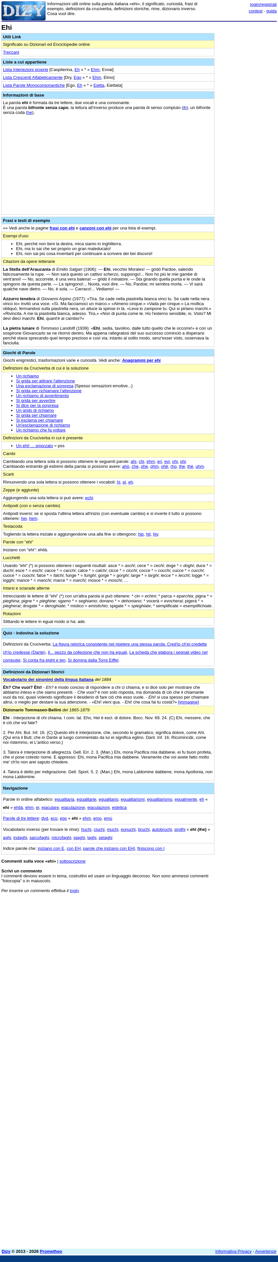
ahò (125, 466)
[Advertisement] (227, 939)
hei (24, 518)
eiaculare (50, 807)
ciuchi (99, 829)
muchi (112, 829)
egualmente (186, 799)
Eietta (98, 85)
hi (118, 482)
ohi (175, 461)
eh (130, 482)
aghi (7, 837)
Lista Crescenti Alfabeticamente (33, 77)
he (29, 112)
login (74, 890)
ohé (164, 466)
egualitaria (64, 799)
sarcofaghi (39, 837)
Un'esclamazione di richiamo (43, 425)
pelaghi (105, 837)
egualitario (108, 799)
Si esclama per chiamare (39, 420)
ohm (154, 466)
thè (190, 466)
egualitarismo (159, 799)
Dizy (6, 1251)
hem (33, 518)
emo (97, 818)
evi (167, 461)
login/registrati (263, 4)
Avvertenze (265, 1251)
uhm (200, 466)
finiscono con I (151, 848)
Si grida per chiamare (36, 415)
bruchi (143, 829)
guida (271, 11)
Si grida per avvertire (35, 400)
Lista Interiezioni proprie (25, 69)
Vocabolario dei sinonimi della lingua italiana (48, 679)
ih (185, 107)
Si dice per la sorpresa (37, 405)
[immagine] (188, 702)
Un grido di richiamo (35, 410)
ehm (151, 461)
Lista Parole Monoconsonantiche (34, 85)
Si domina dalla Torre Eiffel (93, 660)
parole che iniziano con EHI (109, 848)
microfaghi (61, 837)
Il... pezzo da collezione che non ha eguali (87, 652)
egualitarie (86, 799)
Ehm (95, 69)
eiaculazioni (98, 807)
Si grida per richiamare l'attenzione (49, 390)
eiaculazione (73, 807)
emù (108, 818)
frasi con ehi (62, 228)
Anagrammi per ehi (141, 360)
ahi (133, 461)
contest (256, 11)
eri (159, 461)
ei (124, 482)
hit (148, 534)
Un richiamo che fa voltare (41, 430)
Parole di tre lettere (21, 818)
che (134, 466)
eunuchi (128, 829)
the (182, 466)
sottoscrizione (73, 861)
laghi (91, 837)
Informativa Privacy (233, 1251)
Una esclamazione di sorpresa (44, 385)
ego (63, 818)
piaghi (79, 837)
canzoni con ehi (95, 228)
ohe (144, 466)
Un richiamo (27, 376)
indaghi (20, 837)
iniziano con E (51, 848)
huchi (86, 829)
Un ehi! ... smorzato (34, 445)
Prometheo (51, 1251)
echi (89, 497)
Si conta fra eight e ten (44, 660)
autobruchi (162, 829)
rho (173, 466)
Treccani (11, 52)
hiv (155, 534)
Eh (77, 69)
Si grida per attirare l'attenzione (45, 380)
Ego (77, 77)
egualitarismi (133, 799)
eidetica (119, 807)
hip (141, 534)
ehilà (18, 807)
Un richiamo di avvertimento (42, 395)
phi (183, 461)
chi (141, 461)
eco (53, 818)
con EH (74, 848)
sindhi (180, 829)
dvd (44, 818)
